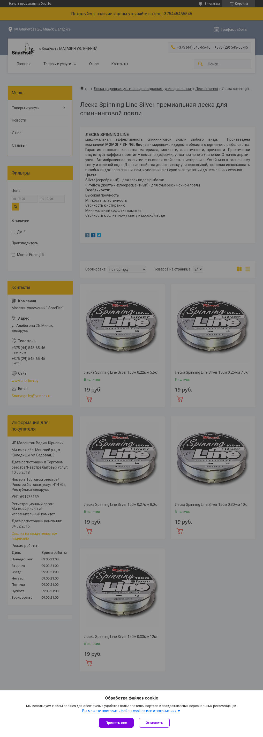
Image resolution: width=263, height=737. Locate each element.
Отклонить (154, 723)
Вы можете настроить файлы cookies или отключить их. (129, 711)
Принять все (116, 723)
